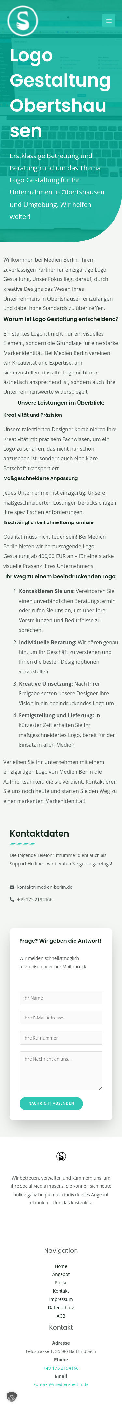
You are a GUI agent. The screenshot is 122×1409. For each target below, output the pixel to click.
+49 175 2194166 (61, 1368)
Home (61, 1266)
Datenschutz (61, 1307)
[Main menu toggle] (109, 20)
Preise (61, 1282)
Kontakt (61, 1291)
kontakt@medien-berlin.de (61, 1384)
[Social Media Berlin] (23, 21)
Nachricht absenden (51, 1103)
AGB (61, 1316)
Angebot (61, 1274)
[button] (11, 1397)
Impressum (61, 1299)
